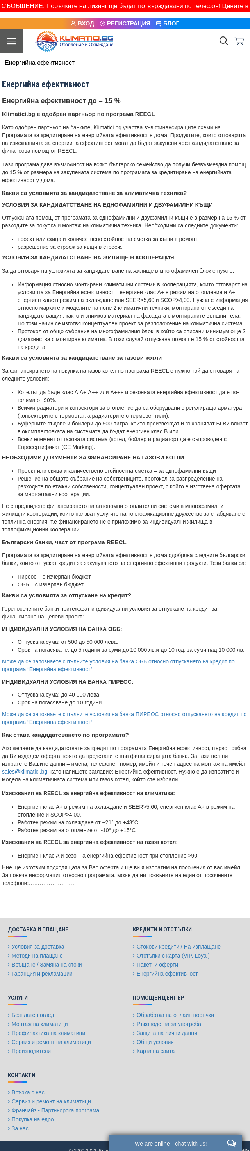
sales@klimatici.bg (24, 772)
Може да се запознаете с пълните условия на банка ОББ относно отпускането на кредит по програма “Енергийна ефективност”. (118, 665)
